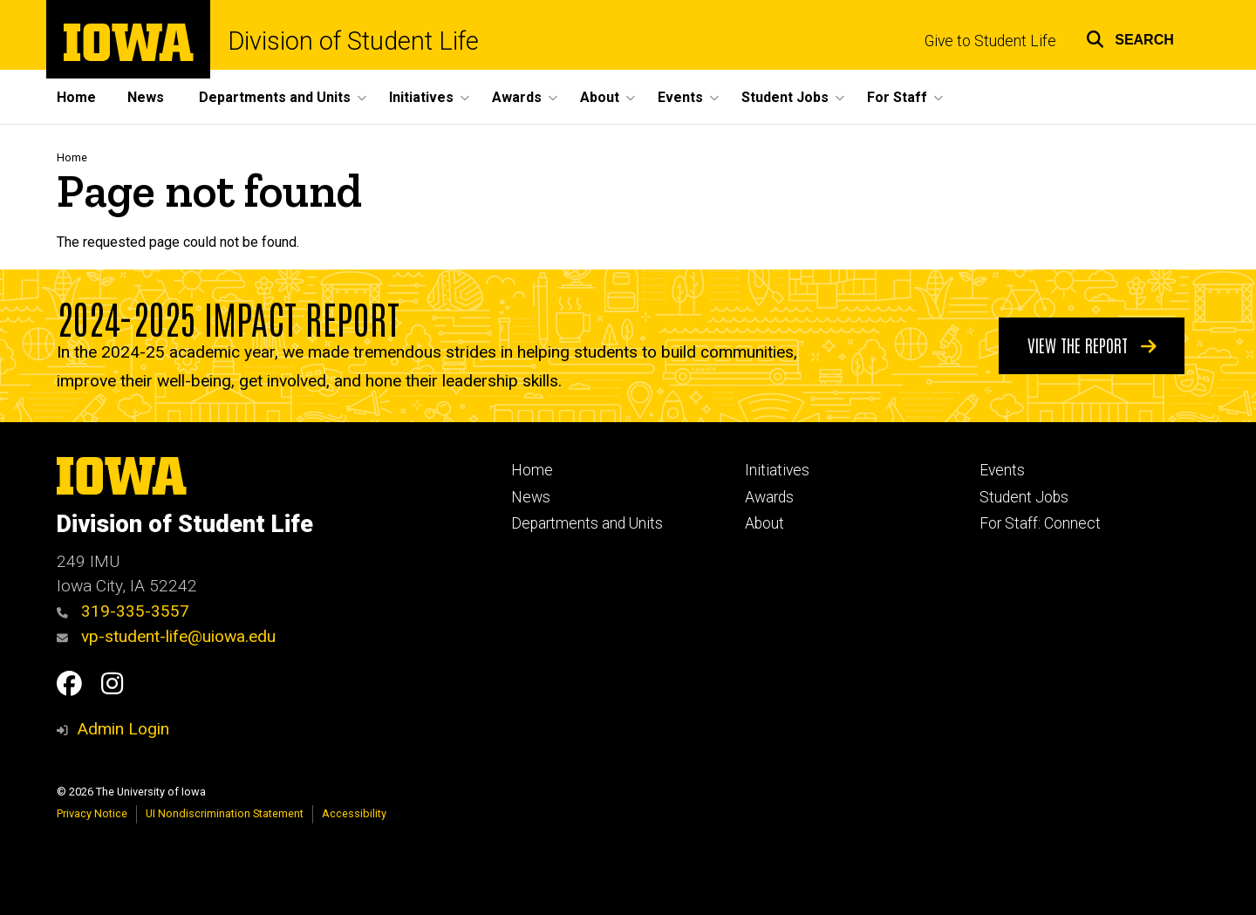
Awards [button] (517, 97)
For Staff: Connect (1040, 523)
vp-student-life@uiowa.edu (166, 636)
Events (1002, 470)
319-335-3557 (123, 611)
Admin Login (123, 729)
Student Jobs (1024, 497)
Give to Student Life (990, 41)
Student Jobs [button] (785, 97)
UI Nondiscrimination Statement (225, 813)
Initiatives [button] (421, 97)
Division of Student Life (353, 41)
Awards (769, 497)
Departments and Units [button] (275, 97)
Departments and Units (587, 523)
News (145, 97)
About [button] (599, 97)
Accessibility (354, 813)
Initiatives (777, 470)
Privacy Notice (92, 813)
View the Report (1092, 344)
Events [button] (680, 97)
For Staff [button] (897, 97)
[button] (1130, 37)
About (764, 523)
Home (76, 97)
